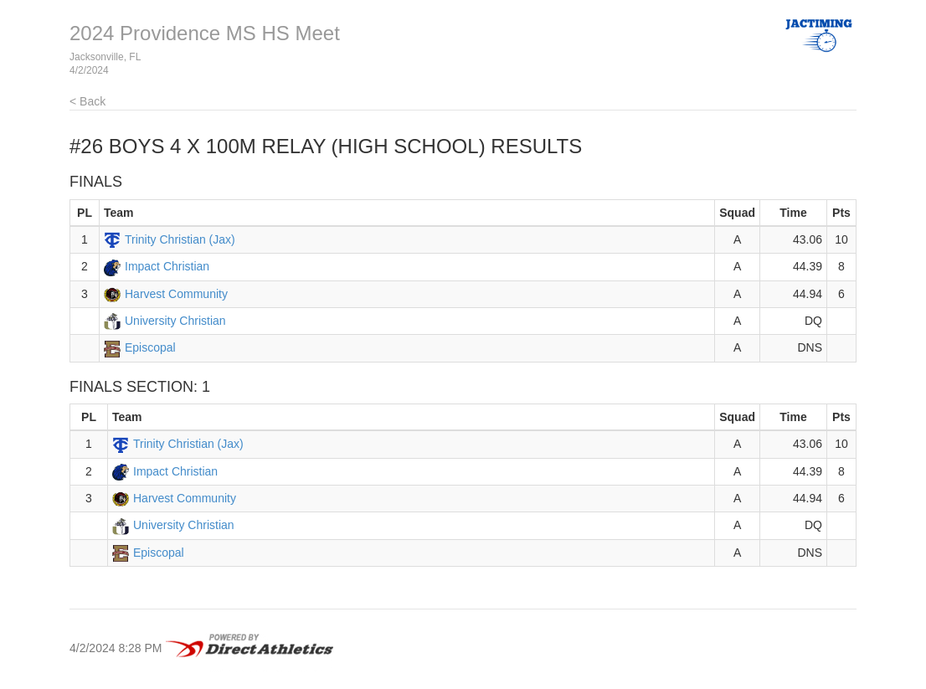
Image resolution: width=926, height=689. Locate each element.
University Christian (175, 320)
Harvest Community (176, 294)
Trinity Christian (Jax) (180, 239)
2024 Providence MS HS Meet (204, 33)
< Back (87, 101)
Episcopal (150, 347)
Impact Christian (167, 266)
